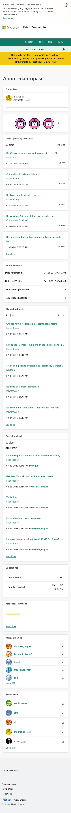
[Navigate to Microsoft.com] (10, 27)
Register (29, 41)
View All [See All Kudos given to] (11, 683)
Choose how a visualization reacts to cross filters (31, 323)
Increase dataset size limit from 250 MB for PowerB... (33, 539)
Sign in (40, 41)
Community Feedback (17, 220)
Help (50, 41)
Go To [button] (60, 42)
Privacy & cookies (9, 784)
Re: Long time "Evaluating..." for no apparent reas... (33, 407)
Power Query (12, 178)
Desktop (10, 369)
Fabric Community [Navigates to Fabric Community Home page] (35, 27)
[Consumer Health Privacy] (36, 804)
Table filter (11, 497)
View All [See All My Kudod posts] (11, 425)
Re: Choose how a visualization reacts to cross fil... (32, 153)
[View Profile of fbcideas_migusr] (40, 486)
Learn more (9, 18)
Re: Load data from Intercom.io (22, 195)
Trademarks (7, 793)
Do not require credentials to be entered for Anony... (34, 455)
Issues (9, 241)
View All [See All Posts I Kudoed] (11, 556)
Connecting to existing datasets (22, 174)
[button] (13, 617)
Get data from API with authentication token (29, 476)
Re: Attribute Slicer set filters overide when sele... (32, 215)
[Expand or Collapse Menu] (4, 35)
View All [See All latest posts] (11, 254)
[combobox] (45, 49)
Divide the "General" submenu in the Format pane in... (35, 344)
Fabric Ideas (12, 157)
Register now (49, 61)
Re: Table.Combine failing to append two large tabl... (34, 236)
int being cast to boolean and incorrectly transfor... (36, 365)
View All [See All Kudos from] (11, 748)
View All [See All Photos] (11, 626)
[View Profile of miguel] (35, 465)
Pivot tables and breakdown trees (23, 518)
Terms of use (7, 788)
